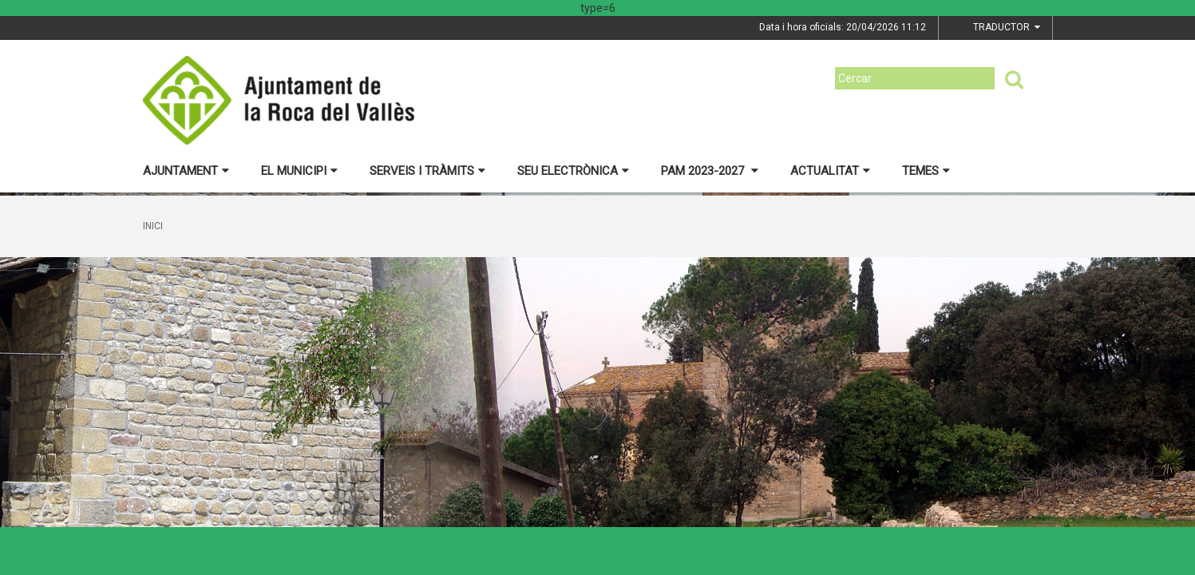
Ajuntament (186, 171)
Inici (153, 226)
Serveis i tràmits (427, 171)
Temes (926, 171)
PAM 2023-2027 (709, 171)
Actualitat (830, 171)
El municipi (299, 171)
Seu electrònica (573, 171)
